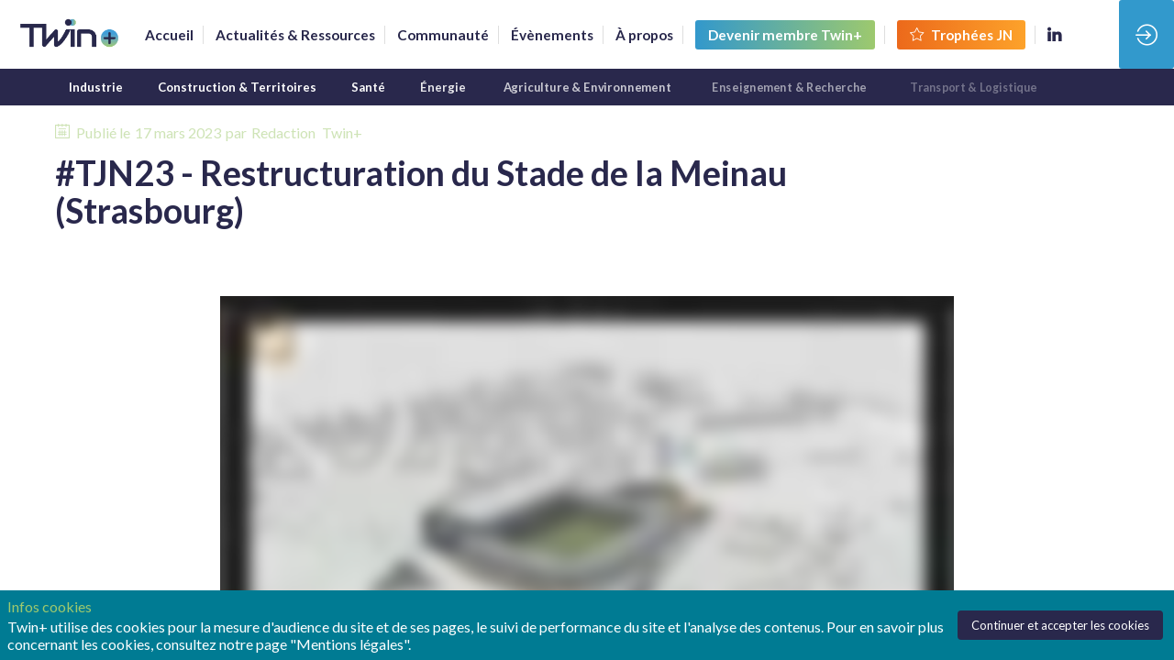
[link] (169, 34)
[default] (443, 34)
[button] (785, 35)
